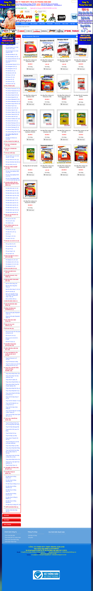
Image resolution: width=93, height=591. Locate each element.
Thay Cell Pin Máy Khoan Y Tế (12, 397)
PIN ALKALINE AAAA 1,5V (10, 272)
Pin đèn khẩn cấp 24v (12, 212)
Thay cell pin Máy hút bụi (13, 459)
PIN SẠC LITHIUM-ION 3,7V (10, 145)
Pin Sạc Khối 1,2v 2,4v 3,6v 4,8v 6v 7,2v (12, 156)
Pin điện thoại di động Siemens (11, 487)
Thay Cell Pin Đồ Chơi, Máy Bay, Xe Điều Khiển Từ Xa (12, 452)
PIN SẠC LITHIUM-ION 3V (10, 149)
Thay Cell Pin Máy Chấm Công (12, 408)
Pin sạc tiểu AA (10, 244)
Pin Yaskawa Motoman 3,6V (11, 61)
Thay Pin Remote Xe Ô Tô (11, 359)
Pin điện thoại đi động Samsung (11, 481)
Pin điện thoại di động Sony (11, 490)
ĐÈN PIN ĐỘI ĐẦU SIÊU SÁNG (11, 304)
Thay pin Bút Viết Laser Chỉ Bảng (12, 430)
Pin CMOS (9, 223)
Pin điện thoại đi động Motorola (11, 494)
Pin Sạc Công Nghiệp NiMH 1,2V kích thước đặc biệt (13, 179)
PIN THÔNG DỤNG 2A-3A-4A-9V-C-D (11, 226)
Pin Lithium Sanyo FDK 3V (13, 103)
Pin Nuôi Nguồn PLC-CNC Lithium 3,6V (12, 48)
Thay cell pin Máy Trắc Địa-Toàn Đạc (12, 376)
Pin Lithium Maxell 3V (12, 93)
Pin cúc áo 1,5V (11, 218)
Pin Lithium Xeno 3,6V (12, 108)
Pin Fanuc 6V (10, 79)
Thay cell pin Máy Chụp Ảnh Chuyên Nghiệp (12, 385)
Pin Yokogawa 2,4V (11, 68)
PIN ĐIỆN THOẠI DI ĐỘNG (10, 472)
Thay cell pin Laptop (11, 379)
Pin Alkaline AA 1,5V (12, 259)
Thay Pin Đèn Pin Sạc (11, 433)
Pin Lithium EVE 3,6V (12, 120)
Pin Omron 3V (10, 81)
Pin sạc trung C (10, 251)
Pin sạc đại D (10, 253)
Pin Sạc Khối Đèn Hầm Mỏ (13, 162)
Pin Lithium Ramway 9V (12, 127)
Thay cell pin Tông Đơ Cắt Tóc (12, 438)
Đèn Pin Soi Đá (10, 291)
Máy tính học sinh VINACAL (9, 325)
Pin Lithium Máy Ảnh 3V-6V (23, 26)
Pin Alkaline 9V (10, 266)
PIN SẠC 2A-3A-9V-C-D (12, 241)
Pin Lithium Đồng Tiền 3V (13, 131)
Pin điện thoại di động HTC (13, 504)
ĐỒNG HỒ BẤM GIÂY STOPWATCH (10, 309)
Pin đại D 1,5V (10, 238)
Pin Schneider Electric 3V (13, 64)
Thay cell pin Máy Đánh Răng (13, 448)
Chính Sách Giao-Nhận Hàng (12, 539)
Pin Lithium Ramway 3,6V (13, 123)
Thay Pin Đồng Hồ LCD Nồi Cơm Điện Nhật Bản (12, 442)
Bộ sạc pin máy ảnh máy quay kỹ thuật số (13, 332)
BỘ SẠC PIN (9, 328)
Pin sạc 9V (9, 248)
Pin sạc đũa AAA (11, 246)
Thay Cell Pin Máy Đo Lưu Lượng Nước (12, 404)
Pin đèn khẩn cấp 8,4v (12, 202)
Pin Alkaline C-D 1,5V (12, 264)
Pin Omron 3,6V (10, 83)
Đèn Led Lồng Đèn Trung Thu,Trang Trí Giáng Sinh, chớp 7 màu (12, 295)
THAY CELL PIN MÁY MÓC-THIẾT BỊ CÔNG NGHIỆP (12, 369)
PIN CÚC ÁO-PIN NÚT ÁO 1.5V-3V (11, 215)
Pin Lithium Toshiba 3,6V (13, 118)
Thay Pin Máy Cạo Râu (11, 435)
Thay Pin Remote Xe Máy (12, 361)
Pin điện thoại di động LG (13, 483)
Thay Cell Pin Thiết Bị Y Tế (13, 400)
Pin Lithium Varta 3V (11, 110)
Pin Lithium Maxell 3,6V (12, 95)
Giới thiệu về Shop (32, 535)
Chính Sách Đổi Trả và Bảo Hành (13, 537)
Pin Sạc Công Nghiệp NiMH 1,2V (12, 172)
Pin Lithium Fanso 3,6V (12, 129)
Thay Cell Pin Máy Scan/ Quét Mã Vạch (13, 415)
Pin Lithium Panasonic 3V (13, 88)
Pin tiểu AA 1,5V (10, 229)
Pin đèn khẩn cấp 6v (12, 198)
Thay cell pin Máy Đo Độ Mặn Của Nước (13, 394)
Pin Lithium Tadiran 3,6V (13, 112)
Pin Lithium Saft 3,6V (12, 116)
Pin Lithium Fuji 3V (11, 105)
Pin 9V (8, 234)
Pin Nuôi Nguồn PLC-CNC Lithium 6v (12, 51)
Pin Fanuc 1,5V (10, 75)
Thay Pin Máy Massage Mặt (12, 427)
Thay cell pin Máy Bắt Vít (12, 390)
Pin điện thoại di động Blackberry (11, 501)
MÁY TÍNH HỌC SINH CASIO (10, 320)
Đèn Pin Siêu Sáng (11, 283)
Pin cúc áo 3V (10, 220)
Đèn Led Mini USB (11, 299)
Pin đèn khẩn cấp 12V (12, 207)
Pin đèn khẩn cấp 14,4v (12, 210)
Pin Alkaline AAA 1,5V (12, 262)
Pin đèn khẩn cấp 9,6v (12, 205)
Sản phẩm (30, 537)
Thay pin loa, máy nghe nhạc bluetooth (13, 462)
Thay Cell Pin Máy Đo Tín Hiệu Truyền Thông (13, 411)
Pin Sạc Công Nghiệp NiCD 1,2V (12, 175)
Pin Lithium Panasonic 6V (13, 90)
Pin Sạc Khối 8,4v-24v (12, 159)
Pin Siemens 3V (10, 70)
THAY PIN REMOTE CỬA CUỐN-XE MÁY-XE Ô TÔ (11, 354)
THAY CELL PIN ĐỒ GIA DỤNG (11, 419)
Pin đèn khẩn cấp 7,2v (12, 200)
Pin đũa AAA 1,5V (11, 231)
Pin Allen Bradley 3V (11, 54)
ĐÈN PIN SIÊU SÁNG (11, 301)
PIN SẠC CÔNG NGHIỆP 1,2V (11, 167)
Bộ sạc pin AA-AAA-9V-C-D (12, 338)
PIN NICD (6, 515)
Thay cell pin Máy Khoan (13, 373)
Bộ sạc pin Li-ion (11, 335)
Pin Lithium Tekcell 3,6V (12, 114)
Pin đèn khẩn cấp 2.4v (12, 190)
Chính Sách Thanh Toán (10, 541)
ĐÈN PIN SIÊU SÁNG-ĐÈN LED (11, 280)
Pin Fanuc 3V (10, 77)
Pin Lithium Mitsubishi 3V (13, 99)
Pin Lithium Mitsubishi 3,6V (13, 101)
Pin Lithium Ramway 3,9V (13, 125)
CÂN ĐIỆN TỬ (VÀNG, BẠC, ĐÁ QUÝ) (12, 468)
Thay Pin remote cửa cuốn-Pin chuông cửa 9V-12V (13, 364)
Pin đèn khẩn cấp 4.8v (12, 195)
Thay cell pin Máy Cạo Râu (12, 445)
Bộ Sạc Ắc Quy (10, 341)
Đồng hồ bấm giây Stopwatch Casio (13, 313)
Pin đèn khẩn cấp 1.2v (12, 188)
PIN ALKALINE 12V (11, 268)
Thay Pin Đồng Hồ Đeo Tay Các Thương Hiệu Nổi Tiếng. (12, 423)
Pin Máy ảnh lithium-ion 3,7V (11, 138)
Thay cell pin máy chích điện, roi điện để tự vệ (13, 456)
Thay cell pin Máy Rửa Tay (13, 388)
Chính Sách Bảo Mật (10, 535)
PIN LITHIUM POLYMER (12, 141)
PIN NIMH (6, 520)
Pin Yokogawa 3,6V (11, 66)
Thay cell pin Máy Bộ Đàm (13, 382)
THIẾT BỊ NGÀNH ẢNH (11, 507)
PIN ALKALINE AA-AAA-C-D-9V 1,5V (12, 256)
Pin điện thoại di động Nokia (11, 477)
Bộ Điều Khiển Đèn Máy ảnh (11, 510)
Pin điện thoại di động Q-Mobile (12, 498)
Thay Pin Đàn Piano (11, 465)
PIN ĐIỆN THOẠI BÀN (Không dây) (10, 344)
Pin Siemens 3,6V (11, 73)
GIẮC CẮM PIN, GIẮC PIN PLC (11, 349)
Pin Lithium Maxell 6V (12, 97)
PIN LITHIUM (10, 85)
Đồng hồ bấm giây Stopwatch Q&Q (13, 317)
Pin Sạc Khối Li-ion (11, 164)
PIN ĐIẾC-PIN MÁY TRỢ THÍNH (11, 276)
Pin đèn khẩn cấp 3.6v (12, 193)
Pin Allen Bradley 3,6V (12, 56)
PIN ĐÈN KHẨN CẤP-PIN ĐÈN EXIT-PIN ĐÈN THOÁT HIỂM (12, 184)
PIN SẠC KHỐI (10, 153)
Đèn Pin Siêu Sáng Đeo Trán (11, 286)
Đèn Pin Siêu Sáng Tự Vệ (13, 289)
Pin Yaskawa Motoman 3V (13, 58)
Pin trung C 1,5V (10, 236)
